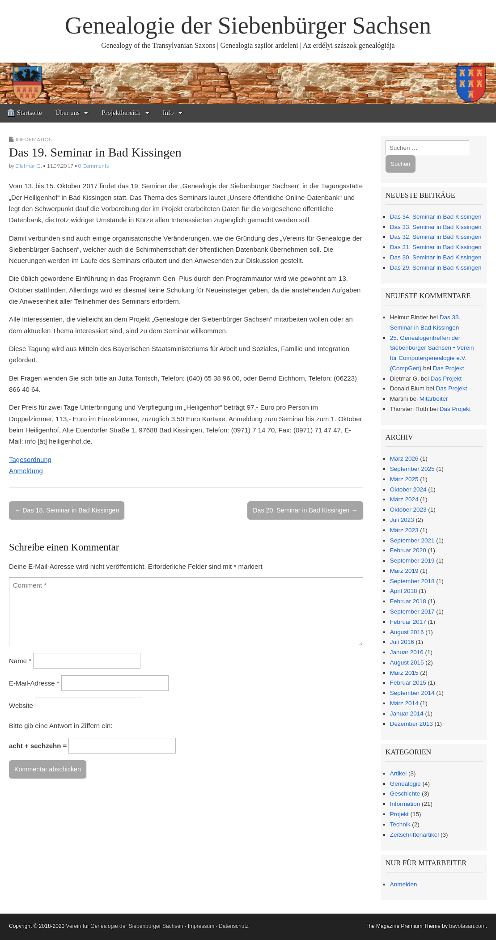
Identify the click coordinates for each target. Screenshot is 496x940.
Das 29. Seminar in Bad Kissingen (436, 267)
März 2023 (404, 530)
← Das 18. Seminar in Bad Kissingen (66, 510)
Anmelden (403, 884)
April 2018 (403, 591)
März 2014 (404, 703)
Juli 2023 (402, 520)
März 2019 (404, 570)
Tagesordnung (30, 459)
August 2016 (407, 632)
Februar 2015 (408, 682)
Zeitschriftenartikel (414, 834)
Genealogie (405, 783)
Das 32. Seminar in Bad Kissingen (436, 236)
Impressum (201, 926)
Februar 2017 (408, 621)
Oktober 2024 (408, 489)
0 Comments (93, 165)
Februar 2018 (408, 601)
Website (21, 705)
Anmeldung (26, 470)
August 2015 (407, 662)
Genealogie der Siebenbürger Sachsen (248, 25)
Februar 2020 (408, 550)
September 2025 (412, 469)
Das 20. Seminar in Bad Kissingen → (305, 510)
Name (20, 661)
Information (34, 139)
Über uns (67, 112)
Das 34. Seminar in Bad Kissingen (436, 216)
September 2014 (412, 693)
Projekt (399, 814)
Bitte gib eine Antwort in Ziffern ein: (61, 725)
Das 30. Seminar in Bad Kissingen (436, 257)
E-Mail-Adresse (34, 683)
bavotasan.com (467, 926)
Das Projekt (448, 368)
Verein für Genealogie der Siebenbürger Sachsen (124, 926)
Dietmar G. (28, 165)
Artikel (398, 773)
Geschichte (405, 793)
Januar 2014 (407, 713)
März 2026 (404, 458)
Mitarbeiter (434, 398)
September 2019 (412, 560)
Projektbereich (121, 112)
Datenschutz (234, 926)
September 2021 (412, 540)
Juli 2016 (402, 642)
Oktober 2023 (408, 509)
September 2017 (412, 611)
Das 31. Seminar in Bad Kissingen (436, 247)
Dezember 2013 (411, 723)
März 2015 (404, 672)
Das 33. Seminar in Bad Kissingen (436, 227)
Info (168, 112)
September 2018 (412, 581)
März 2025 (404, 479)
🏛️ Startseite (24, 112)
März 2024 (404, 499)
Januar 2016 (407, 652)
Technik (400, 824)
